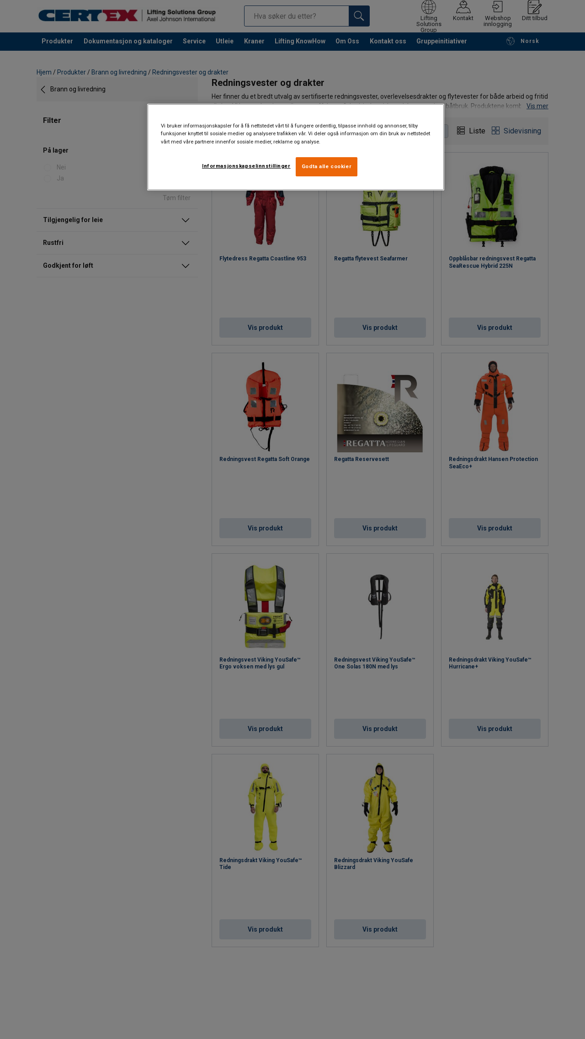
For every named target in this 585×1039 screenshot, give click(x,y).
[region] (295, 147)
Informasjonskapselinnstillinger (246, 166)
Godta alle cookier (326, 166)
